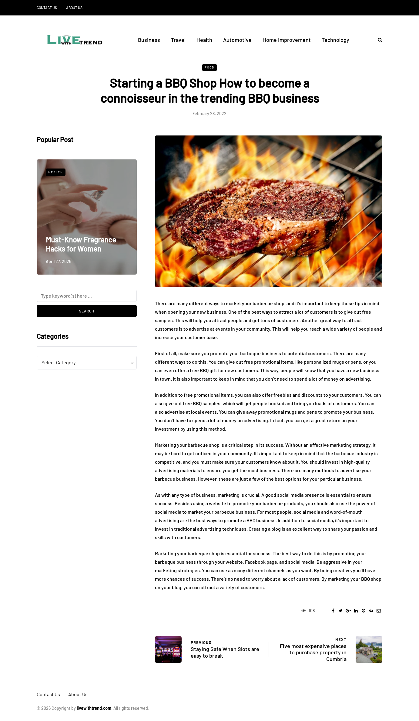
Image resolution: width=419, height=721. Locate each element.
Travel (178, 39)
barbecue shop (204, 445)
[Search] (87, 296)
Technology (335, 39)
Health (204, 39)
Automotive (237, 39)
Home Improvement (287, 39)
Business (149, 39)
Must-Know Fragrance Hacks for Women (81, 244)
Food (209, 67)
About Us (74, 7)
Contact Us (47, 7)
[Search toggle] (377, 39)
